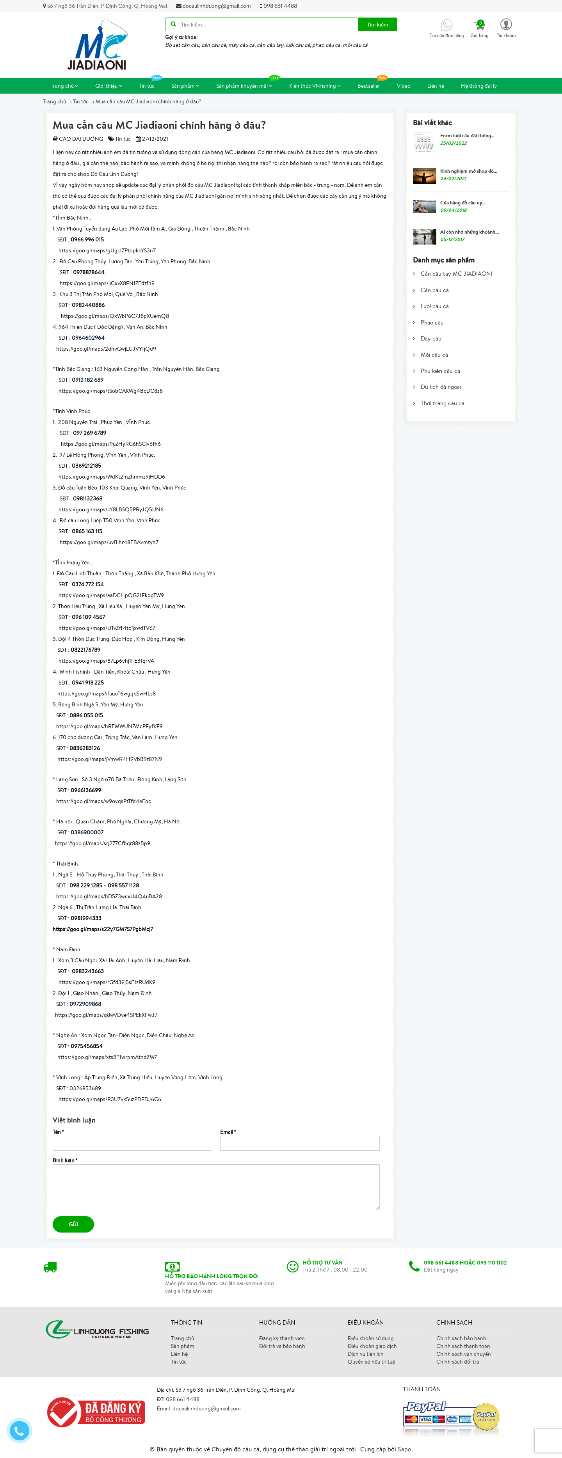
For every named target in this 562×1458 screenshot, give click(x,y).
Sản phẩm (185, 86)
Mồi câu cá (430, 355)
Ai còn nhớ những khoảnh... (469, 232)
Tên (58, 1132)
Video (404, 86)
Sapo (404, 1449)
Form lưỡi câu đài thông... (467, 135)
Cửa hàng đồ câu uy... (463, 202)
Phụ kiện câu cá (436, 371)
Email (227, 1132)
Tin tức (150, 84)
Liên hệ (435, 86)
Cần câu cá (431, 290)
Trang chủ (64, 86)
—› (83, 101)
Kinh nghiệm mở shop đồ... (468, 171)
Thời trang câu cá (438, 403)
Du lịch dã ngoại (437, 387)
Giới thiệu (108, 86)
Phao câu (428, 322)
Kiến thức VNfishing (315, 86)
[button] (506, 27)
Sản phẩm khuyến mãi (248, 84)
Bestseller (372, 84)
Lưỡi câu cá (431, 306)
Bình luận (65, 1160)
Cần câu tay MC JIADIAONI (452, 274)
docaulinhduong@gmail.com (213, 5)
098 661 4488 (278, 5)
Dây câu (427, 338)
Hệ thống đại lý (479, 86)
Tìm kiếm (377, 24)
